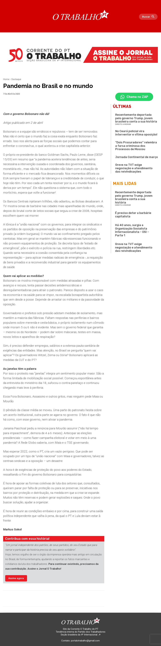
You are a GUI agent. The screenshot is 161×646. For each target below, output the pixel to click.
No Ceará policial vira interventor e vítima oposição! (136, 133)
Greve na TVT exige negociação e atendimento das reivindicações (134, 169)
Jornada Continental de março (136, 157)
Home (6, 79)
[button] (149, 17)
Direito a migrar (123, 125)
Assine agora (16, 578)
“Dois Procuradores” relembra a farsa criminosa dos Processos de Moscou (136, 146)
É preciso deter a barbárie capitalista (133, 215)
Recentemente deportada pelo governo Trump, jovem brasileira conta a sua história (136, 119)
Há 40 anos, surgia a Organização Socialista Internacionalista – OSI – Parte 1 (132, 231)
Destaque (16, 79)
